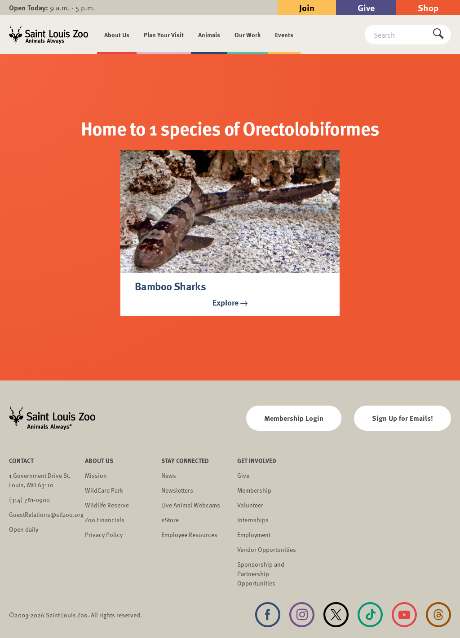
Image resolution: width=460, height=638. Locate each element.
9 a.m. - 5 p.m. (52, 7)
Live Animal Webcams (190, 505)
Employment (253, 534)
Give (366, 7)
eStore (170, 520)
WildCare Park (104, 490)
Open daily (23, 529)
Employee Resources (189, 534)
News (168, 475)
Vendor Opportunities (266, 549)
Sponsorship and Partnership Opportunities (260, 573)
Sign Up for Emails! (402, 418)
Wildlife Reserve (107, 505)
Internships (253, 520)
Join (306, 7)
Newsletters (177, 490)
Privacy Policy (104, 534)
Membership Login (293, 418)
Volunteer (250, 505)
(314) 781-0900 (29, 499)
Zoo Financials (104, 520)
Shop (428, 7)
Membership (254, 490)
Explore (230, 302)
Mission (96, 475)
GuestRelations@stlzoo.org (46, 514)
